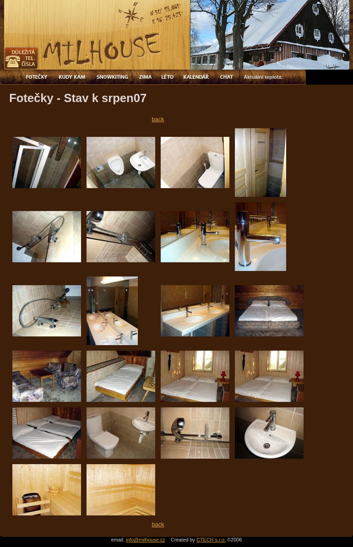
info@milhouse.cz (145, 539)
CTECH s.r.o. (211, 539)
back (158, 119)
